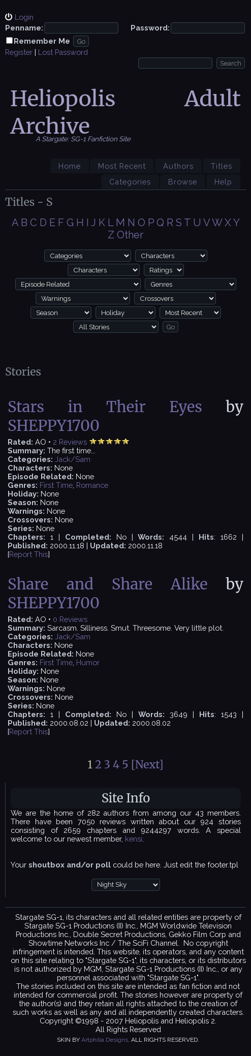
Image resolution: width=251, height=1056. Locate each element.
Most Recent (122, 166)
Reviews (73, 442)
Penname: (24, 27)
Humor (88, 662)
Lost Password (63, 52)
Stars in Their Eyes (105, 406)
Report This (28, 554)
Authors (178, 166)
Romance (92, 485)
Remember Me (42, 41)
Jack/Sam (72, 459)
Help (223, 181)
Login (24, 17)
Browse (182, 181)
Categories (130, 181)
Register (19, 52)
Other (130, 235)
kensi (133, 838)
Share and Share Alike (108, 584)
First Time (56, 485)
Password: (150, 27)
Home (69, 166)
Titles (221, 166)
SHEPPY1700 (54, 425)
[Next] (147, 764)
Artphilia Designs (104, 1039)
